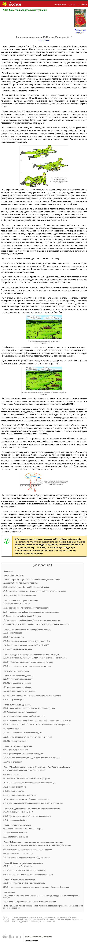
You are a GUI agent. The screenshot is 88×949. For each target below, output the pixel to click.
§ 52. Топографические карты (15, 837)
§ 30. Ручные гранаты (12, 729)
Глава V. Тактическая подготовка (18, 676)
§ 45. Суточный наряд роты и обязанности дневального (26, 799)
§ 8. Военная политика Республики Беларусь (22, 616)
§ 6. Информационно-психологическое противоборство (26, 608)
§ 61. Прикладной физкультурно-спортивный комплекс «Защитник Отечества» (36, 887)
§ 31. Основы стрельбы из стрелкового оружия (22, 733)
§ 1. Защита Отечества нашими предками (20, 583)
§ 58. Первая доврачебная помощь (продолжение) (24, 870)
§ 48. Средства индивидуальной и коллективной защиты (27, 816)
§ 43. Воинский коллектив (13, 791)
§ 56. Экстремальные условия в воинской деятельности (26, 858)
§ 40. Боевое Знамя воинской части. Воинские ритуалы (26, 779)
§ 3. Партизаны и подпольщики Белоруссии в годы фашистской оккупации (34, 591)
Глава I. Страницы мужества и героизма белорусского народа (32, 580)
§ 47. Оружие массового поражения (18, 812)
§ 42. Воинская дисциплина (14, 787)
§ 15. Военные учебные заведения (17, 649)
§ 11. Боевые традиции (12, 633)
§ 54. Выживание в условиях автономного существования (27, 849)
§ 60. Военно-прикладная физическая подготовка (24, 883)
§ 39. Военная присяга (12, 774)
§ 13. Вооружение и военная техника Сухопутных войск (26, 641)
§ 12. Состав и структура (13, 637)
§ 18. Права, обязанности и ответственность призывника (27, 666)
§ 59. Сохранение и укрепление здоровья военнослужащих (28, 874)
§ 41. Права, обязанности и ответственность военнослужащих (29, 783)
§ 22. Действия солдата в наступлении (19, 691)
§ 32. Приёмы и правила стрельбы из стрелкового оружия (27, 737)
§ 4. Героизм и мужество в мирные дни (19, 595)
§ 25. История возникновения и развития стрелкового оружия (29, 708)
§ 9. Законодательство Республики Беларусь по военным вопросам (31, 620)
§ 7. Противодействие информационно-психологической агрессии (31, 612)
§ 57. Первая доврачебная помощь (17, 866)
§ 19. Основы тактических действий (18, 679)
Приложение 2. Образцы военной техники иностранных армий (29, 902)
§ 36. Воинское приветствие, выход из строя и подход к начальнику (31, 758)
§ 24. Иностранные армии (14, 700)
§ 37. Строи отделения (12, 762)
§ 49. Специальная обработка (15, 820)
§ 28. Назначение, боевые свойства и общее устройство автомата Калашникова (37, 720)
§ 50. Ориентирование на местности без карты (22, 829)
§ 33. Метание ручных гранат (15, 741)
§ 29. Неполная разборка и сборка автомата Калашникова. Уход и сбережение (36, 725)
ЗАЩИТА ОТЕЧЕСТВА (13, 575)
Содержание (44, 41)
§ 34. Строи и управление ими (15, 750)
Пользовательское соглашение (38, 937)
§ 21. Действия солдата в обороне (17, 687)
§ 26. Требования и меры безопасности (19, 712)
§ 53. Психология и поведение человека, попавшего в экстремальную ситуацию (37, 845)
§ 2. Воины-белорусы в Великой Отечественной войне (26, 587)
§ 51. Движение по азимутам (15, 833)
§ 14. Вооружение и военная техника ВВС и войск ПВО (26, 645)
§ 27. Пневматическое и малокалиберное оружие (24, 716)
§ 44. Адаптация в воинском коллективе (20, 795)
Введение (8, 571)
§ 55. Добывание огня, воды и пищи (18, 854)
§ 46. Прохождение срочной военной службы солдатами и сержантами (33, 803)
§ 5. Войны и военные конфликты (17, 604)
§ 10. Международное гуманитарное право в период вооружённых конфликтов (36, 624)
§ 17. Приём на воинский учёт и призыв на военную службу (28, 662)
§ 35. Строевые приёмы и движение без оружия (23, 754)
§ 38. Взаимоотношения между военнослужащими (24, 770)
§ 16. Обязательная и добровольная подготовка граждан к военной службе (34, 658)
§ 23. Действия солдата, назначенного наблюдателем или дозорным (32, 695)
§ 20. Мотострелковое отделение (17, 683)
